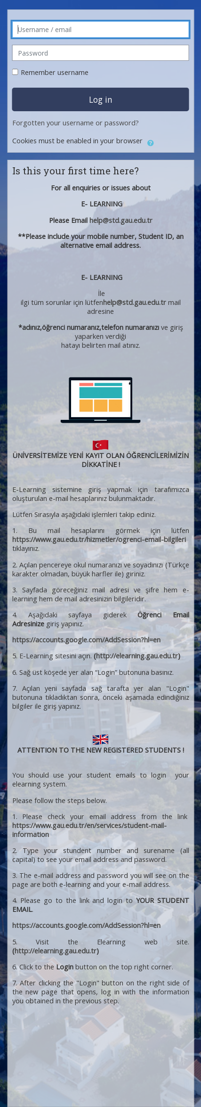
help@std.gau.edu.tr (121, 220)
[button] (150, 141)
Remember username (54, 72)
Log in (101, 99)
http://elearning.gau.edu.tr (137, 655)
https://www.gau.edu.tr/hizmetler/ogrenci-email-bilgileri (99, 539)
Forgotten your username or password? (75, 122)
